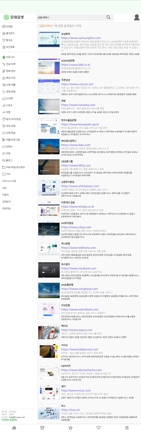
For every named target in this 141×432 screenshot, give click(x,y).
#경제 (80, 72)
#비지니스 (102, 94)
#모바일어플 (92, 417)
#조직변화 (110, 152)
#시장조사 (101, 131)
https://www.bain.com (75, 144)
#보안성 (77, 258)
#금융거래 (76, 319)
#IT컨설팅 (127, 152)
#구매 (90, 398)
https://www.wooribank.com (79, 309)
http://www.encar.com (76, 390)
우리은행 (65, 305)
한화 (63, 101)
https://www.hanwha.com (78, 104)
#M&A (135, 152)
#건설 (110, 112)
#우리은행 (65, 316)
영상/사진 (8, 77)
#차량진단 (112, 398)
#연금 (131, 54)
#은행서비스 (66, 319)
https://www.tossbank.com (78, 268)
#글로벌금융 (76, 255)
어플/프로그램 (11, 139)
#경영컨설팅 (81, 152)
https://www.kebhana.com (78, 247)
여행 (6, 112)
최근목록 (8, 47)
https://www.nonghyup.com (79, 288)
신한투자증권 (67, 182)
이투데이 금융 (68, 202)
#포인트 (83, 337)
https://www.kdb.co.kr (75, 64)
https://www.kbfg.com (76, 165)
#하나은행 (65, 255)
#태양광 (81, 112)
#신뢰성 (85, 258)
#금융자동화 (131, 94)
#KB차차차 (73, 377)
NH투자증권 (67, 223)
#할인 (90, 337)
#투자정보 (110, 131)
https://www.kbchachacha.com (81, 369)
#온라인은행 (117, 173)
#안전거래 (76, 380)
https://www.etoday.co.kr (77, 206)
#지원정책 (91, 131)
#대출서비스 (123, 296)
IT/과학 (7, 98)
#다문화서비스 (67, 258)
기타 (6, 174)
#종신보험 (107, 54)
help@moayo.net (17, 417)
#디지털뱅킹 (105, 296)
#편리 (110, 337)
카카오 (64, 345)
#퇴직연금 (71, 54)
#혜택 (123, 337)
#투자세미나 (131, 234)
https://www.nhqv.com (76, 227)
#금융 (136, 54)
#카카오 (64, 356)
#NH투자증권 (67, 234)
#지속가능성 (66, 155)
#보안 (116, 417)
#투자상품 (116, 193)
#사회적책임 (77, 155)
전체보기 (6, 201)
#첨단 (88, 112)
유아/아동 (8, 126)
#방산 (105, 112)
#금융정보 (75, 214)
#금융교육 (76, 196)
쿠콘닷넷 (65, 80)
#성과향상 (101, 152)
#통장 (86, 72)
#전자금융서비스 (81, 94)
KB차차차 (66, 366)
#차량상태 (126, 377)
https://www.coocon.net (77, 84)
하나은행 (65, 243)
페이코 (64, 326)
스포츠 (7, 105)
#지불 (127, 316)
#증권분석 (93, 214)
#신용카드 (97, 337)
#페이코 (64, 337)
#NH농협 (65, 296)
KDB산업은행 (67, 60)
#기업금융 (98, 173)
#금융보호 (133, 417)
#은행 (63, 72)
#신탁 (90, 54)
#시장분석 (125, 193)
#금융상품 (127, 173)
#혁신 (116, 112)
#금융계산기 (66, 175)
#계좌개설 (114, 275)
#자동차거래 (84, 377)
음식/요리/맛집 (11, 119)
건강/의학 (8, 64)
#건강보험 (97, 54)
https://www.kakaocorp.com (79, 349)
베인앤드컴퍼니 (68, 141)
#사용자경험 (126, 356)
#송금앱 (102, 417)
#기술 (93, 112)
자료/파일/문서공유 (13, 167)
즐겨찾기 (8, 33)
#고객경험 (76, 278)
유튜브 (7, 146)
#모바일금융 (66, 278)
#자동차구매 (95, 377)
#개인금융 (108, 255)
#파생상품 (95, 193)
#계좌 (69, 72)
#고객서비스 (85, 134)
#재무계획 (86, 175)
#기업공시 (131, 214)
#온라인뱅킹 (87, 316)
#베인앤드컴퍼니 (68, 152)
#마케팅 (118, 152)
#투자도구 (112, 214)
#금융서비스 (81, 131)
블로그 (7, 160)
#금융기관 (77, 234)
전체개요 (6, 208)
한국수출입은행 (68, 120)
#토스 (63, 417)
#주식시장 (84, 214)
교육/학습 (8, 133)
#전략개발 (91, 152)
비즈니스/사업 (9, 181)
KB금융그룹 (67, 161)
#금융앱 (109, 417)
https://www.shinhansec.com (80, 186)
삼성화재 (65, 34)
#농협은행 (74, 296)
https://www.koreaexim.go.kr (80, 124)
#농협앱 (114, 296)
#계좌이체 (111, 94)
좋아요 (7, 40)
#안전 (105, 337)
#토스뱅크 (65, 275)
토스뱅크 (65, 264)
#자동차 (77, 398)
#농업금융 (83, 296)
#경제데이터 (66, 216)
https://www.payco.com (76, 329)
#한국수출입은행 (68, 131)
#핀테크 (64, 94)
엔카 (63, 386)
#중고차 (64, 377)
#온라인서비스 (75, 356)
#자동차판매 (115, 377)
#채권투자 (96, 234)
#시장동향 (121, 214)
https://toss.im (70, 409)
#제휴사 (117, 337)
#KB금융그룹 (66, 173)
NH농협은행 (67, 284)
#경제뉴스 (103, 214)
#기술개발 (123, 275)
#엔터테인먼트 (97, 356)
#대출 (78, 54)
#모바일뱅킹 (98, 316)
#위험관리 (75, 134)
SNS (4, 187)
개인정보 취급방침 (9, 420)
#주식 (76, 193)
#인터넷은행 (76, 275)
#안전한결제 (109, 316)
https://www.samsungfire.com (81, 37)
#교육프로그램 (67, 237)
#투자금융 (127, 255)
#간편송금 (71, 417)
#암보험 (115, 54)
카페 (6, 153)
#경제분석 (119, 131)
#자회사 (135, 356)
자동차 (5, 194)
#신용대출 (95, 275)
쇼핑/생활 (8, 84)
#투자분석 (76, 216)
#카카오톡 (86, 356)
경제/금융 (8, 91)
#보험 (63, 54)
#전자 (75, 112)
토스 (63, 405)
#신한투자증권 (67, 193)
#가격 (95, 398)
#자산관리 (88, 173)
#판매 (84, 398)
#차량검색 (135, 377)
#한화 (63, 112)
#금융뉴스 (65, 134)
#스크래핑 (93, 94)
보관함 (7, 26)
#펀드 (84, 54)
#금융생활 (65, 420)
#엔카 (63, 398)
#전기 (69, 112)
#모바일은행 (87, 255)
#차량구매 (105, 377)
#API (71, 94)
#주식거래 (87, 234)
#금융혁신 (86, 275)
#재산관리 (120, 234)
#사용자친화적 (131, 131)
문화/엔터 (8, 71)
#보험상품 (65, 299)
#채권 (82, 193)
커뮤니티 (8, 57)
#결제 (132, 316)
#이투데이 (65, 214)
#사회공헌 (76, 175)
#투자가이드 (66, 196)
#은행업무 (121, 94)
